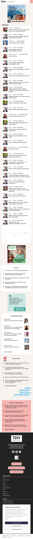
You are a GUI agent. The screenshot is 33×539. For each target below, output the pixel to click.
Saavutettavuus (20, 535)
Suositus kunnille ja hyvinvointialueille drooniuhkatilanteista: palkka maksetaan (14, 373)
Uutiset (4, 478)
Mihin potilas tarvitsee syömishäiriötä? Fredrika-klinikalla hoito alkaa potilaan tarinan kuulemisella (16, 426)
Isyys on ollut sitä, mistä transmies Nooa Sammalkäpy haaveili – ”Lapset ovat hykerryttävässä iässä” (16, 416)
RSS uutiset (28, 535)
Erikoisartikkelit (6, 480)
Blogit (4, 489)
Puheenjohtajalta (6, 495)
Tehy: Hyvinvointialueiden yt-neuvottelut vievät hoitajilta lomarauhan (15, 283)
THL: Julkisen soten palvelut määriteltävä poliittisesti (16, 270)
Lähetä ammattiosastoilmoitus (17, 468)
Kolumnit (5, 491)
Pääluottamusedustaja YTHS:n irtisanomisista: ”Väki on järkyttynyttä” (17, 278)
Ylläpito (9, 537)
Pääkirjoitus (5, 493)
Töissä (4, 482)
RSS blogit (4, 537)
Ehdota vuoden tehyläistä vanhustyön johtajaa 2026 (16, 377)
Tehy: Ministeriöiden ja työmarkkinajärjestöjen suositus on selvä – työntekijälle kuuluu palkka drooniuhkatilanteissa (17, 381)
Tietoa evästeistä (5, 535)
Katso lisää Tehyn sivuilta (10, 385)
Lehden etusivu (6, 476)
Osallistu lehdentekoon (18, 472)
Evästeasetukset (16, 529)
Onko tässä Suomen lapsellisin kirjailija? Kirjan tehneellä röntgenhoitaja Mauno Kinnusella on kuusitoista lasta (15, 421)
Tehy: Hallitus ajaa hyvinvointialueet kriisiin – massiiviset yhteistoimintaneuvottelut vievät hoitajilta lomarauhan (16, 368)
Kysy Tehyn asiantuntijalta (8, 503)
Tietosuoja (13, 535)
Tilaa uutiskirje (18, 464)
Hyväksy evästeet (16, 522)
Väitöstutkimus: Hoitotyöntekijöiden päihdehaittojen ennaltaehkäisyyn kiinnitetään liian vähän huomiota (16, 287)
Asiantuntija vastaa (7, 487)
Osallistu (5, 499)
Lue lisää (6, 519)
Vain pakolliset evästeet (16, 526)
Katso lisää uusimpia (9, 429)
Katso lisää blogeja (8, 352)
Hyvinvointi (5, 485)
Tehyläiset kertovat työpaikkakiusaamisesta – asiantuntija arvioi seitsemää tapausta (15, 411)
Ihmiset (4, 484)
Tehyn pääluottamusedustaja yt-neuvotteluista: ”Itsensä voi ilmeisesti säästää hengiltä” (15, 274)
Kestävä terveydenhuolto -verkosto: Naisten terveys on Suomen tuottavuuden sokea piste (17, 363)
